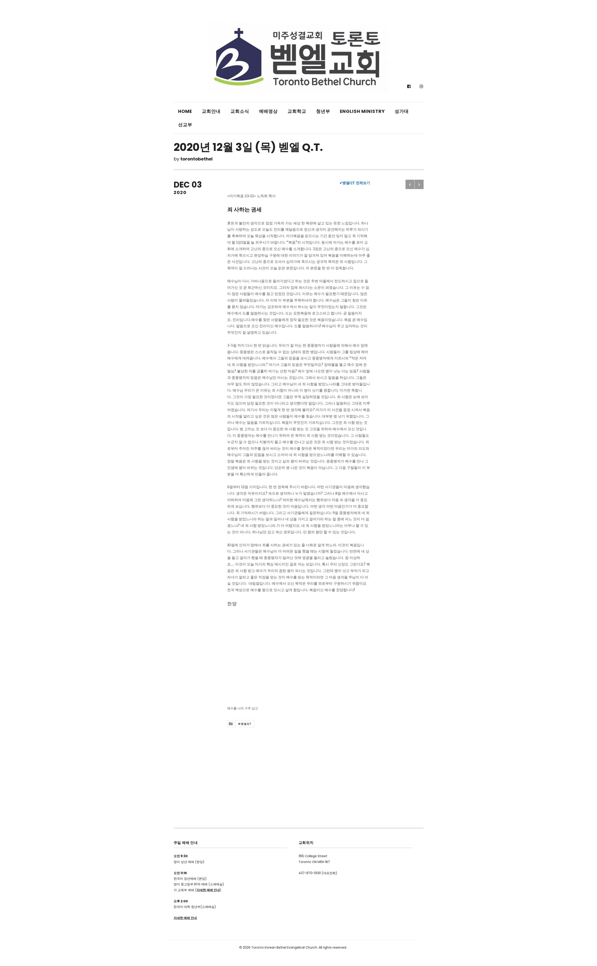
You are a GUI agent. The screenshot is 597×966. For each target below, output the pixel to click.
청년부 (323, 111)
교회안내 (211, 111)
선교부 (185, 125)
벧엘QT (246, 724)
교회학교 (296, 111)
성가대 (402, 111)
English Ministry (362, 111)
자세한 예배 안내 (208, 890)
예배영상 (268, 111)
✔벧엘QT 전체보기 (354, 183)
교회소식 (239, 111)
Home (185, 111)
